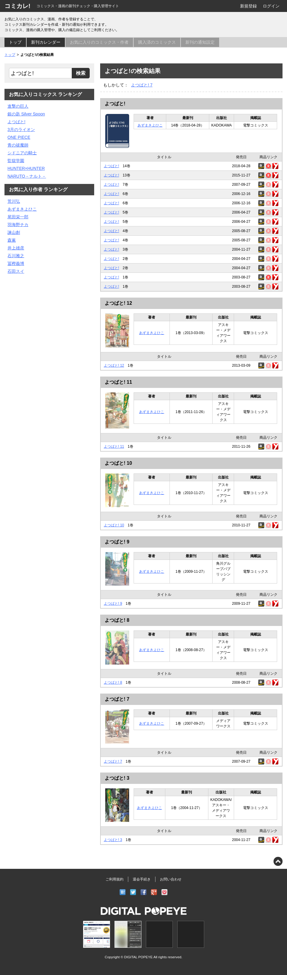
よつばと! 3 (117, 778)
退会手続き (142, 879)
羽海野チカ (17, 224)
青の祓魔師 (17, 145)
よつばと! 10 (118, 463)
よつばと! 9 (117, 541)
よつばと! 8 (117, 620)
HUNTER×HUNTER (26, 168)
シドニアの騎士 (22, 152)
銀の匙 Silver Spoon (26, 114)
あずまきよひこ (150, 125)
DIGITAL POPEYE (138, 957)
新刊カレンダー (45, 42)
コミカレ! (17, 6)
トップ (15, 42)
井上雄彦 (15, 248)
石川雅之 (15, 255)
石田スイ (15, 271)
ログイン (271, 6)
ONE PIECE (18, 137)
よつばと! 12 (118, 303)
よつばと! (115, 103)
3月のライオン (21, 129)
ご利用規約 (114, 879)
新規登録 (248, 6)
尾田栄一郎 (17, 216)
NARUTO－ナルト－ (26, 176)
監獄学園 (15, 160)
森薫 (11, 240)
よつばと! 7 (141, 85)
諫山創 (13, 232)
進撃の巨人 (17, 106)
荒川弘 (13, 201)
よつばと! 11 (118, 382)
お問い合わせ (170, 879)
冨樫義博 (15, 263)
